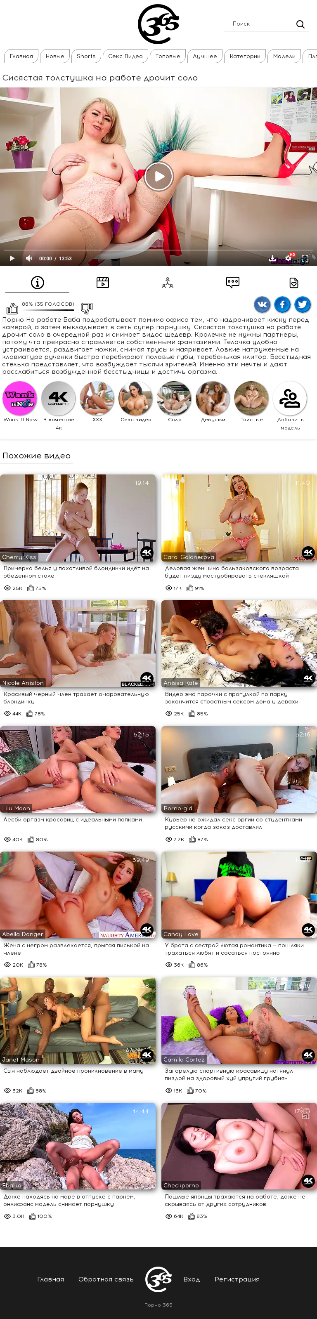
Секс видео (135, 401)
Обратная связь (106, 1279)
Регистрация (237, 1279)
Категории (244, 56)
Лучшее (205, 56)
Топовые (167, 56)
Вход (191, 1279)
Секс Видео (125, 56)
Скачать (272, 258)
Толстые (251, 401)
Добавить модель (290, 406)
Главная (21, 56)
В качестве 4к (58, 406)
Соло (174, 401)
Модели (284, 56)
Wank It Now (20, 401)
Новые (54, 56)
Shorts (86, 56)
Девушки (213, 401)
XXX (97, 401)
